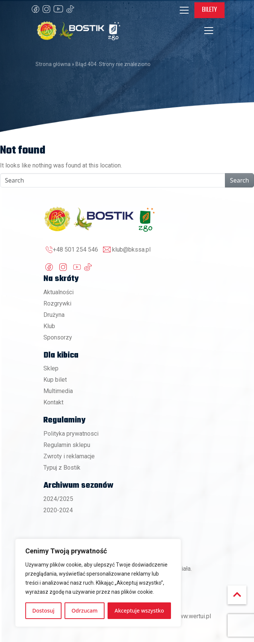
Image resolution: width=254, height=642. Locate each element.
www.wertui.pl (192, 616)
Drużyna (54, 314)
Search (239, 180)
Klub (49, 326)
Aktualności (58, 292)
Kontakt (53, 402)
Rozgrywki (57, 303)
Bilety (209, 9)
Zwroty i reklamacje (69, 456)
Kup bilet (55, 379)
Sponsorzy (57, 337)
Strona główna (53, 64)
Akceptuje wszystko (139, 610)
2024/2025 (58, 498)
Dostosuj (43, 610)
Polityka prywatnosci (71, 433)
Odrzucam (84, 610)
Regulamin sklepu (66, 444)
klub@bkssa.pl (131, 249)
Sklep (50, 368)
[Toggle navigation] (184, 10)
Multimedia (58, 391)
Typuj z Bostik (61, 467)
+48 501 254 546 (75, 249)
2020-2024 (58, 510)
